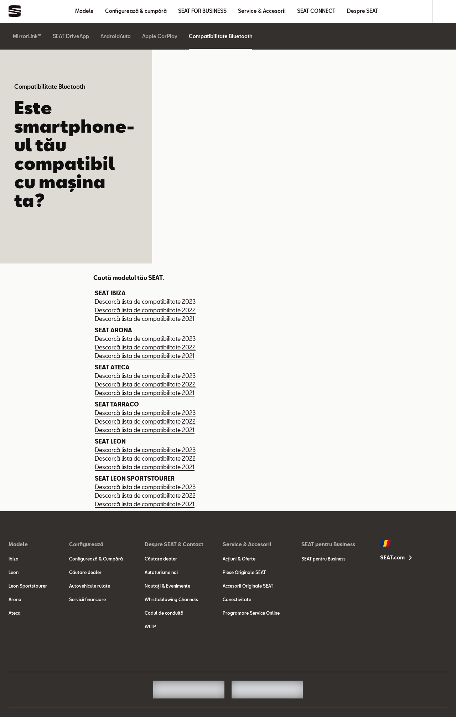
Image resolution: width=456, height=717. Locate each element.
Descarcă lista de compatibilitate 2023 (145, 301)
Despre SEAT (362, 11)
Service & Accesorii (262, 11)
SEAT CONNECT (316, 11)
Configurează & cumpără (136, 11)
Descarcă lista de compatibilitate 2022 (145, 310)
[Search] (444, 11)
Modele (84, 11)
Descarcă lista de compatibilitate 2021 (145, 318)
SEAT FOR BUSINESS (202, 11)
